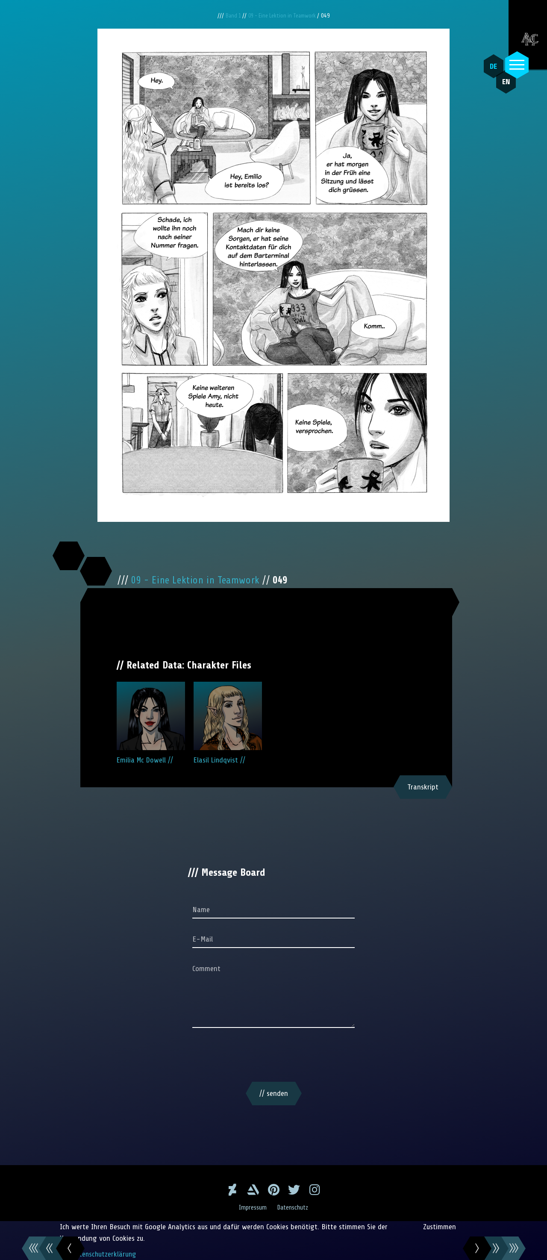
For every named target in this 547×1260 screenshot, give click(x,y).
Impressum (252, 1207)
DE (491, 66)
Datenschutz (293, 1207)
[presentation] (273, 1056)
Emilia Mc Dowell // (151, 723)
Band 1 (231, 15)
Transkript (422, 787)
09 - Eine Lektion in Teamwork (283, 15)
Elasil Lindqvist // (228, 723)
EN (502, 86)
